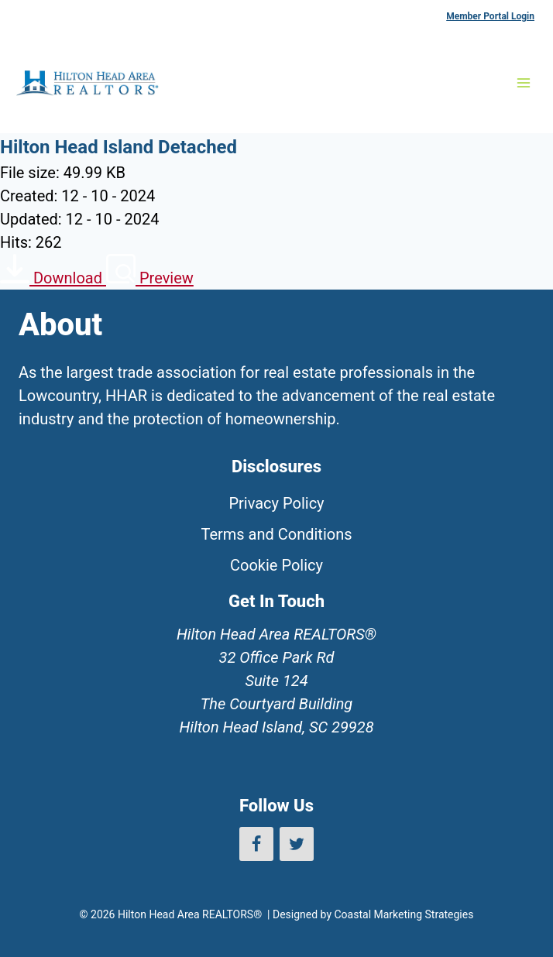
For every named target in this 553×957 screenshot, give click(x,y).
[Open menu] (523, 82)
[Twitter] (297, 844)
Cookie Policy (276, 565)
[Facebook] (256, 844)
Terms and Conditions (276, 534)
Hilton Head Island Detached (118, 147)
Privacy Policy (276, 503)
